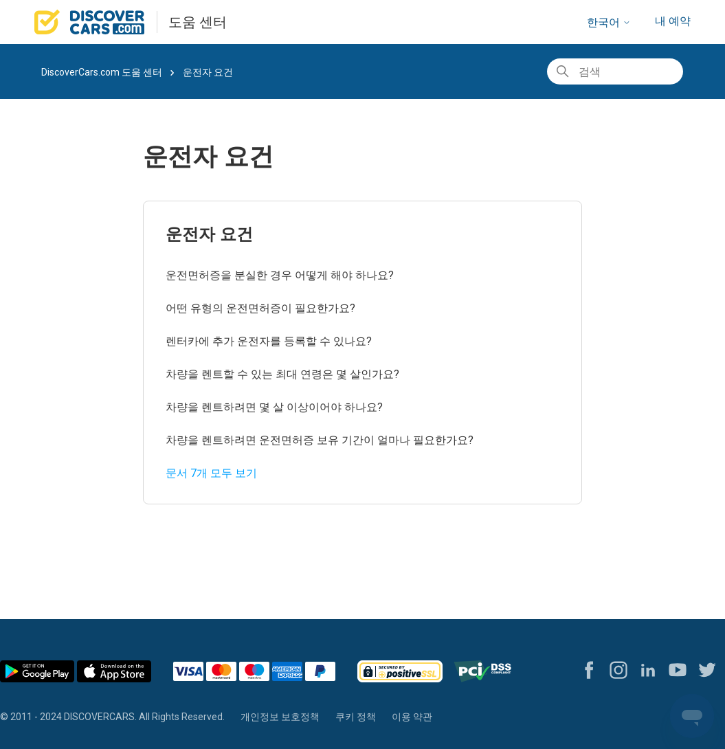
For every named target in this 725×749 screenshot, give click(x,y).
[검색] (615, 71)
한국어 (609, 22)
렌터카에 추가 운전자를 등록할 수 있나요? (269, 341)
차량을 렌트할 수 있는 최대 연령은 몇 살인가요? (282, 374)
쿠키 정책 (355, 716)
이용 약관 (412, 716)
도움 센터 (197, 22)
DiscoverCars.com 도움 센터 (101, 72)
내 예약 (673, 20)
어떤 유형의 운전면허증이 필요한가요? (260, 308)
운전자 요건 (209, 234)
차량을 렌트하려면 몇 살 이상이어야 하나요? (274, 407)
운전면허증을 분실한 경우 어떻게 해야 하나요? (280, 275)
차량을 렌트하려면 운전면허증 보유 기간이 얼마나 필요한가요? (319, 440)
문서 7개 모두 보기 (211, 473)
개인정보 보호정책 (280, 716)
